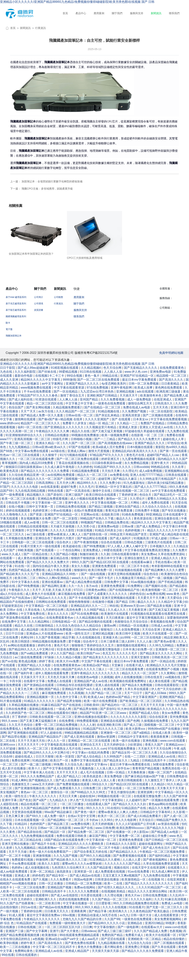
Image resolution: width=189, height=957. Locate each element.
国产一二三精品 (105, 439)
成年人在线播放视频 (129, 677)
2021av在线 (29, 907)
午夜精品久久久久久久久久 (42, 919)
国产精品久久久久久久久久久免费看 (45, 470)
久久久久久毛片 (127, 653)
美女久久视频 (80, 566)
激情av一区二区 (117, 498)
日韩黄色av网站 (96, 589)
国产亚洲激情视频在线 (30, 788)
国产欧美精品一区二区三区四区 (141, 701)
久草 (83, 697)
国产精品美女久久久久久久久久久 (106, 657)
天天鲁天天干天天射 (171, 788)
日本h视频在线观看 (140, 447)
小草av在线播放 (61, 510)
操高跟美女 (64, 871)
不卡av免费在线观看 (23, 863)
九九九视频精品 (19, 447)
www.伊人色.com (136, 371)
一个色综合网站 (70, 550)
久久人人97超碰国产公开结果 (136, 824)
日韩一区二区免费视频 (143, 383)
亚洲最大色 (111, 637)
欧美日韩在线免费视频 (56, 629)
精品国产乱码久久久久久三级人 (83, 669)
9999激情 (69, 379)
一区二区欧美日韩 (48, 903)
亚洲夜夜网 (79, 911)
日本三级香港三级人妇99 (117, 641)
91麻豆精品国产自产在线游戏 (61, 705)
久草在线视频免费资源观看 (161, 863)
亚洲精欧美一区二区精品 (145, 939)
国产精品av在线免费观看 (56, 907)
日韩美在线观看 (176, 474)
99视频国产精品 (92, 522)
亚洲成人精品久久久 (165, 558)
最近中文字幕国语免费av (44, 915)
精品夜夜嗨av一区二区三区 (56, 847)
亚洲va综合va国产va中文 (62, 939)
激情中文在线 (101, 490)
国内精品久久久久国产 (173, 459)
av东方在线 (46, 411)
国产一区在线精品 (66, 391)
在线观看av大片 (152, 927)
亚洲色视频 (150, 740)
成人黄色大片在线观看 (40, 593)
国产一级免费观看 (12, 494)
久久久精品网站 (39, 621)
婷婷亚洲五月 (110, 459)
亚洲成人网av (76, 451)
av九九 (124, 915)
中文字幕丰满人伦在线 (39, 772)
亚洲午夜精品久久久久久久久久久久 (95, 673)
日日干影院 (8, 367)
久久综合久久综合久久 (157, 506)
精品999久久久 (87, 482)
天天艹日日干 (133, 693)
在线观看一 (8, 558)
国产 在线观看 (121, 419)
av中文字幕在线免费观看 (169, 490)
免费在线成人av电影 (137, 407)
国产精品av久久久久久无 (50, 597)
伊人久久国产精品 (63, 653)
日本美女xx (141, 419)
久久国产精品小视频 (64, 554)
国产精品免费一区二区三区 (86, 831)
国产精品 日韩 (126, 601)
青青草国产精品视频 (146, 768)
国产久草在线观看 (164, 946)
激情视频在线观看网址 (131, 645)
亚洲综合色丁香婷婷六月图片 (55, 538)
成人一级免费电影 (139, 399)
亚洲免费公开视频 (137, 946)
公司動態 (58, 297)
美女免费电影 (113, 776)
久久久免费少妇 (111, 482)
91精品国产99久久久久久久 (113, 466)
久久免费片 (179, 550)
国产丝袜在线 (47, 371)
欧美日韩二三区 (26, 578)
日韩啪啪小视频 (82, 439)
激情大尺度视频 (99, 451)
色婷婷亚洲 (40, 510)
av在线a (38, 617)
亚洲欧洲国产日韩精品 (102, 395)
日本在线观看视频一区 (30, 820)
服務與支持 (136, 13)
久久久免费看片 (61, 879)
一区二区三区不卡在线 (134, 566)
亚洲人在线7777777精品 (147, 474)
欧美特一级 (180, 732)
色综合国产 (16, 407)
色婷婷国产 (38, 824)
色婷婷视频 (133, 530)
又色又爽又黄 (14, 816)
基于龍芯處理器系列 (16, 310)
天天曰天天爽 (68, 796)
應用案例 (99, 13)
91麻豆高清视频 (176, 899)
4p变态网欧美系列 (114, 383)
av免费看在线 (119, 474)
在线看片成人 (135, 665)
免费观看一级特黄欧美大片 (67, 923)
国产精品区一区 (55, 831)
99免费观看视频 (87, 720)
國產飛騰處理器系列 (16, 316)
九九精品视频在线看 (112, 943)
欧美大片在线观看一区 (158, 633)
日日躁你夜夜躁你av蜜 (107, 463)
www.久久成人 (12, 554)
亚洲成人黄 (22, 875)
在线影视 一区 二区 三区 (148, 435)
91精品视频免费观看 (86, 470)
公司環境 (38, 303)
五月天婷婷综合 (115, 744)
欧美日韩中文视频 (128, 633)
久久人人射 (87, 724)
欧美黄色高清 (9, 470)
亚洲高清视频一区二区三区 (32, 439)
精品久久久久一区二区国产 (45, 478)
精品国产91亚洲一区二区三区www (103, 712)
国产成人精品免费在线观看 (84, 582)
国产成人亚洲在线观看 (79, 736)
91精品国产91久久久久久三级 (103, 728)
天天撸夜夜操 (136, 772)
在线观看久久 (177, 867)
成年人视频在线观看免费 (52, 673)
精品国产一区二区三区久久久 (41, 423)
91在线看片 (137, 907)
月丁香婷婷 (20, 716)
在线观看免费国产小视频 (163, 669)
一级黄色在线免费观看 (110, 403)
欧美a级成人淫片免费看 (109, 447)
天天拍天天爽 (111, 470)
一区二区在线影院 (161, 411)
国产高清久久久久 (171, 379)
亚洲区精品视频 (103, 633)
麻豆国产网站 (98, 835)
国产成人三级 (133, 724)
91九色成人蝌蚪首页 (166, 871)
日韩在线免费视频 (155, 895)
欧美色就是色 (92, 776)
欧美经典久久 (118, 911)
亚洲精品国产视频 (59, 887)
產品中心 (80, 13)
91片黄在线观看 (11, 701)
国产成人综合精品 (89, 756)
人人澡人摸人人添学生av (113, 768)
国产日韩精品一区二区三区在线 (166, 839)
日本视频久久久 (161, 546)
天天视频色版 (85, 768)
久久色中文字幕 (67, 697)
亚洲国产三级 (14, 931)
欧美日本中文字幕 (110, 558)
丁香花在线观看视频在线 (73, 463)
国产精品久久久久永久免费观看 (143, 950)
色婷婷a (17, 867)
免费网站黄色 (24, 950)
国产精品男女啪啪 (69, 701)
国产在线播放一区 (119, 831)
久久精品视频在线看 (90, 617)
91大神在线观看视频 (131, 708)
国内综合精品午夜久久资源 (51, 566)
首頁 (65, 13)
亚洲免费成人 (92, 550)
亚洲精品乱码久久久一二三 (89, 605)
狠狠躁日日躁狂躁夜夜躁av (24, 466)
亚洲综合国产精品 (127, 506)
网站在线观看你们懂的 (62, 712)
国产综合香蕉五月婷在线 (91, 851)
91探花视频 (85, 530)
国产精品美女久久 (115, 760)
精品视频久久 (36, 494)
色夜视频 (176, 931)
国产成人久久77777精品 (151, 486)
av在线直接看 (50, 486)
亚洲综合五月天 (91, 744)
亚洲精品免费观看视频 (52, 498)
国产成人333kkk (156, 693)
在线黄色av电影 (88, 677)
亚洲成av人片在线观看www (45, 633)
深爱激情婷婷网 (177, 617)
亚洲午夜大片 (160, 463)
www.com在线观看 (173, 740)
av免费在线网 (155, 593)
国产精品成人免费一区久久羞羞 (42, 415)
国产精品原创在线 (30, 831)
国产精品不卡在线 (43, 843)
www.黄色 (173, 593)
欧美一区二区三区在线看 (19, 498)
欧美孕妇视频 (9, 943)
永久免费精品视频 (136, 463)
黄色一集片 (92, 375)
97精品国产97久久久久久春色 (38, 395)
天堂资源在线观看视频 (27, 812)
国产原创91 (55, 494)
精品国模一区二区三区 (171, 375)
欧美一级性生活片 (78, 633)
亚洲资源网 (145, 792)
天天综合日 (147, 820)
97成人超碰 (159, 538)
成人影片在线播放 (14, 768)
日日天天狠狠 (45, 756)
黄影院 (159, 447)
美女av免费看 (171, 712)
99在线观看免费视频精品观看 (79, 935)
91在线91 (113, 808)
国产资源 (36, 514)
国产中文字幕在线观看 (58, 768)
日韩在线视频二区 (30, 927)
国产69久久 (34, 816)
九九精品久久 (58, 800)
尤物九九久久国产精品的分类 (82, 919)
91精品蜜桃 (40, 760)
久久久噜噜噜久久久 (14, 514)
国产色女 (25, 800)
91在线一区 (23, 566)
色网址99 (27, 637)
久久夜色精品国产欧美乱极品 (150, 911)
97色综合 (173, 443)
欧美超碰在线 (72, 546)
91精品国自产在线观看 (32, 923)
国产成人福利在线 (21, 399)
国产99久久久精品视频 (95, 855)
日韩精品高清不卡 (154, 760)
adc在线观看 (146, 391)
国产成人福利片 (121, 538)
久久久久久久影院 (62, 530)
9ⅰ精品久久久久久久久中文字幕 (164, 530)
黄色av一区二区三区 (35, 792)
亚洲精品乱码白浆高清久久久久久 (135, 451)
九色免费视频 (9, 653)
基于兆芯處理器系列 (16, 303)
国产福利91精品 (160, 855)
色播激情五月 (21, 784)
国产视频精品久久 (41, 780)
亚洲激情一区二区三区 (170, 649)
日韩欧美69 (91, 705)
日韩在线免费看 (16, 708)
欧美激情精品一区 (133, 879)
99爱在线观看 (113, 550)
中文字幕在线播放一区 (78, 903)
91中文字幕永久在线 (26, 582)
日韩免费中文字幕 (116, 582)
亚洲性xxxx (8, 744)
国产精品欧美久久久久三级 (69, 859)
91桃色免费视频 (133, 514)
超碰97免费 (69, 486)
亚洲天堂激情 (140, 657)
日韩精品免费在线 (117, 522)
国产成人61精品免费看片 (145, 816)
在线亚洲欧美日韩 (109, 724)
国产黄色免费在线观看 (80, 943)
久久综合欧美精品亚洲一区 (27, 474)
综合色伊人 (64, 542)
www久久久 (79, 578)
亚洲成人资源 (128, 427)
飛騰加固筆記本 (14, 335)
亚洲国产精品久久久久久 (83, 383)
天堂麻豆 (117, 665)
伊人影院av (141, 831)
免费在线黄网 (21, 760)
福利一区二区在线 (30, 427)
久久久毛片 (86, 486)
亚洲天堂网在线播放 (16, 843)
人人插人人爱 (131, 859)
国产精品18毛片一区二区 (170, 494)
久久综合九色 (74, 764)
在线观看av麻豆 (142, 562)
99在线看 (8, 954)
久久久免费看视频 (112, 399)
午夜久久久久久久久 (43, 796)
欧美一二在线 (113, 883)
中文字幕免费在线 (33, 613)
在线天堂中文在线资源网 (149, 867)
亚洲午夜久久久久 (77, 502)
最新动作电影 (24, 375)
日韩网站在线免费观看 (51, 601)
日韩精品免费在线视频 (71, 506)
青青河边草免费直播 (119, 510)
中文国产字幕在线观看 (96, 661)
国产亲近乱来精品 (107, 415)
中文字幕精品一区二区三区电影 (47, 605)
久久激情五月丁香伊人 (160, 780)
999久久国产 (80, 562)
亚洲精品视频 (125, 391)
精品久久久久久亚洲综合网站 (148, 891)
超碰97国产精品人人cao (163, 455)
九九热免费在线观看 (157, 875)
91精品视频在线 (109, 411)
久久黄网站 (169, 673)
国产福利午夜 (24, 673)
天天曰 (31, 827)
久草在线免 (33, 609)
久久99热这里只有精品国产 (158, 478)
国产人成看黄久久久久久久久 (108, 593)
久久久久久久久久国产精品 (122, 863)
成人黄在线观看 (160, 681)
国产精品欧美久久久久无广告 (20, 574)
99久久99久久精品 (88, 907)
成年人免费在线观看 (156, 502)
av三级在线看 (36, 534)
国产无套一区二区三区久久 (164, 907)
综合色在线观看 (112, 542)
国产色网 (133, 720)
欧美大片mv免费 (68, 661)
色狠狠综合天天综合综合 (131, 621)
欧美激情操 (50, 935)
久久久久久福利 (141, 899)
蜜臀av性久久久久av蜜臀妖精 (82, 863)
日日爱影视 (103, 903)
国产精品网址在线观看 (92, 538)
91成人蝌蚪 (19, 780)
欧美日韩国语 (21, 641)
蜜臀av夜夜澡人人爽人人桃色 (118, 812)
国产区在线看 (113, 788)
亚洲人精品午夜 (176, 950)
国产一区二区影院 (65, 518)
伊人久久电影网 (126, 820)
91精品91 (21, 824)
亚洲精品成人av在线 (162, 756)
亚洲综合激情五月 (136, 558)
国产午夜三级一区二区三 (17, 443)
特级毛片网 (61, 439)
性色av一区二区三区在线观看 (20, 455)
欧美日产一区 (59, 760)
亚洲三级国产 (74, 494)
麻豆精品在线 (59, 558)
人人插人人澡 (113, 371)
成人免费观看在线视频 (110, 871)
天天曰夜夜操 (115, 617)
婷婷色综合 (137, 593)
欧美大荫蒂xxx (136, 728)
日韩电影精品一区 (64, 621)
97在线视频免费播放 (122, 748)
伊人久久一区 (56, 740)
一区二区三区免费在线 (139, 788)
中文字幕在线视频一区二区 (110, 502)
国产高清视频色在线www (115, 443)
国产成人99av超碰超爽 (33, 367)
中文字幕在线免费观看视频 (169, 419)
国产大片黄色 (70, 931)
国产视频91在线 (156, 585)
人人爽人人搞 (68, 399)
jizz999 (125, 637)
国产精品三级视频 (101, 506)
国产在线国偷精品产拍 (124, 589)
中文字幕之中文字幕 (79, 403)
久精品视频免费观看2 (67, 407)
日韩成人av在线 (162, 625)
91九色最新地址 (134, 482)
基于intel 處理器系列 (16, 297)
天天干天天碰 (18, 851)
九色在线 (6, 371)
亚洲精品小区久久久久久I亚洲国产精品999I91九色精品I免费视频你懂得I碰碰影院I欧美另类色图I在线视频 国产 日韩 (77, 1)
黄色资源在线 (143, 518)
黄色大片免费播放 (90, 946)
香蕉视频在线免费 (162, 621)
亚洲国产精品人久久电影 (35, 665)
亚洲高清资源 (131, 415)
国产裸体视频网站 (155, 859)
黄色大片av (133, 895)
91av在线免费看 (139, 871)
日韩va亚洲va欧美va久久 (49, 447)
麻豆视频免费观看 (54, 693)
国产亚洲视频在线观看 (23, 732)
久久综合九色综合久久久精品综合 (79, 625)
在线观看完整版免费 (148, 796)
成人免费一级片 (55, 816)
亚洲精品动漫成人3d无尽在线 (98, 915)
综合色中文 (91, 641)
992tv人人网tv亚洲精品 (54, 578)
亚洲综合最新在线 (166, 518)
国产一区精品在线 (35, 554)
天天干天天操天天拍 (32, 740)
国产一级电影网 (128, 927)
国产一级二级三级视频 (36, 764)
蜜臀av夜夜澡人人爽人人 (64, 534)
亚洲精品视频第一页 (41, 697)
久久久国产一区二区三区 (79, 443)
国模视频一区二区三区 (80, 478)
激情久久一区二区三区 (33, 748)
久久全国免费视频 (127, 629)
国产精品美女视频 (159, 605)
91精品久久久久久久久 (39, 701)
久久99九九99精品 (162, 645)
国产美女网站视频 (38, 407)
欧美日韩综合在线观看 (101, 494)
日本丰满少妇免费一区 (138, 649)
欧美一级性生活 (16, 796)
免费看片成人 (134, 935)
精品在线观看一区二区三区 (39, 804)
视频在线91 (122, 867)
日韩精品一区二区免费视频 (84, 883)
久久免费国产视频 (134, 411)
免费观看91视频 (23, 859)
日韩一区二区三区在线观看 (60, 522)
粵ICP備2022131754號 (102, 352)
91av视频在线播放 (143, 582)
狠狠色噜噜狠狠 (79, 601)
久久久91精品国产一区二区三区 (160, 887)
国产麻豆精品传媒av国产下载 (145, 776)
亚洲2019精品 (154, 923)
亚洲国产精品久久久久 (150, 443)
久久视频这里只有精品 (101, 427)
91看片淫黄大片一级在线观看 (41, 546)
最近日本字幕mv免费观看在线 (130, 764)
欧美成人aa (96, 697)
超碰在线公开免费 (154, 835)
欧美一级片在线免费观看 (101, 701)
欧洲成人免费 (113, 689)
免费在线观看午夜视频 (39, 728)
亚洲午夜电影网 (122, 387)
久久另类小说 (86, 526)
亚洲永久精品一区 (48, 443)
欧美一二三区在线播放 (15, 946)
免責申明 (165, 352)
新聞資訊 (156, 13)
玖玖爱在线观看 (92, 895)
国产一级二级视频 (160, 578)
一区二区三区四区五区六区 (62, 927)
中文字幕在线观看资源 (69, 387)
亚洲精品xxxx (175, 744)
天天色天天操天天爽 (61, 677)
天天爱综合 (175, 597)
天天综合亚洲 (151, 629)
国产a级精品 (142, 732)
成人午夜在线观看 (59, 570)
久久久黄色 (8, 831)
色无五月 (108, 653)
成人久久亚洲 (9, 379)
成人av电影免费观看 (14, 871)
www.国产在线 (84, 827)
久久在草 (178, 466)
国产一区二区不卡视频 (15, 855)
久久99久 (107, 820)
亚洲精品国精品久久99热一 (60, 574)
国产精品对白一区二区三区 (119, 705)
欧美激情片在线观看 (115, 613)
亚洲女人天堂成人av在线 (156, 427)
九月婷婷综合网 (53, 609)
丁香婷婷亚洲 (128, 494)
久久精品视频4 (91, 367)
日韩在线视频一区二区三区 (131, 490)
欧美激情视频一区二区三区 (160, 589)
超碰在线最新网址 (151, 843)
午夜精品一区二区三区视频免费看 (162, 851)
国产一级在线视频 (93, 574)
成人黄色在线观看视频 (33, 558)
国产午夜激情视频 (86, 542)
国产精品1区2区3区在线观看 (109, 562)
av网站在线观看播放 (22, 645)
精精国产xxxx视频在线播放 (18, 883)
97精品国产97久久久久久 (107, 455)
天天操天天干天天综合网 (155, 748)
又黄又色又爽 (24, 689)
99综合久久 (100, 784)
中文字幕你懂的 (105, 927)
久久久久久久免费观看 (84, 891)
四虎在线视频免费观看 (74, 899)
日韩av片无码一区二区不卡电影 (99, 847)
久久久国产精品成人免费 (151, 931)
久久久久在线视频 (114, 907)
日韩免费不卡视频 (147, 510)
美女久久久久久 (58, 613)
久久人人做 (144, 641)
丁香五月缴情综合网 (122, 792)
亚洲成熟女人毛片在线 (66, 748)
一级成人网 (64, 708)
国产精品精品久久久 (124, 851)
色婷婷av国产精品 (118, 697)
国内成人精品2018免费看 (36, 463)
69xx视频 (69, 915)
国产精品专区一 (57, 875)
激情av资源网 (106, 736)
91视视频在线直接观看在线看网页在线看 (158, 613)
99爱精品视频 (68, 371)
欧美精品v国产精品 (96, 665)
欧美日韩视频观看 (130, 780)
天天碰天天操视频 (62, 526)
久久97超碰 (8, 748)
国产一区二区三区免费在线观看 (78, 459)
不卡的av (92, 820)
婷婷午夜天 (29, 943)
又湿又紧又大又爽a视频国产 (122, 875)
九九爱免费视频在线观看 (139, 459)
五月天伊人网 (65, 482)
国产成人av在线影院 (65, 895)
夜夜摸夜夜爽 (159, 736)
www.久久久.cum (94, 748)
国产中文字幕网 (37, 931)
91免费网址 (135, 585)
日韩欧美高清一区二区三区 (170, 657)
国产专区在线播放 (174, 510)
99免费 (58, 764)
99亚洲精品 (153, 514)
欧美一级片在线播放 (127, 740)
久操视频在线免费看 (155, 720)
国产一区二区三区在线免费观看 (98, 379)
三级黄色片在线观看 (159, 542)
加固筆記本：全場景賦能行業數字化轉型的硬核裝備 (52, 188)
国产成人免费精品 (148, 526)
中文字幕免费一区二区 (125, 835)
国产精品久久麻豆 (125, 478)
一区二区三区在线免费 (30, 887)
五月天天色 (161, 407)
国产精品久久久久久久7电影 (165, 827)
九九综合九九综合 (139, 943)
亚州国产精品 (89, 399)
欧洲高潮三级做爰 (168, 391)
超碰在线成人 (24, 756)
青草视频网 (10, 463)
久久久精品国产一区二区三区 (76, 411)
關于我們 (117, 13)
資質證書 (38, 310)
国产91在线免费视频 (85, 613)
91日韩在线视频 (91, 371)
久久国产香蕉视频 (48, 637)
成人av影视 (32, 522)
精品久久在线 (81, 431)
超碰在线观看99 (38, 895)
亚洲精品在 (135, 923)
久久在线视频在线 (88, 637)
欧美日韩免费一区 (100, 570)
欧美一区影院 (65, 756)
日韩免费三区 (92, 788)
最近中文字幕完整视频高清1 (145, 617)
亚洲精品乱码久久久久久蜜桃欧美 (81, 843)
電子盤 (9, 329)
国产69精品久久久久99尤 (88, 792)
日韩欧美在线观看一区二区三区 (50, 716)
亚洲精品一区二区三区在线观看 (89, 740)
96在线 (114, 605)
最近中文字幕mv (96, 764)
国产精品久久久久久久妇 (130, 804)
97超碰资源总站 (13, 605)
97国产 (4, 486)
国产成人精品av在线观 (85, 875)
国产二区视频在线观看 (158, 415)
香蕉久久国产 (154, 744)
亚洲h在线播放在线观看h (91, 716)
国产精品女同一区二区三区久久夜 (135, 752)
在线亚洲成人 (163, 399)
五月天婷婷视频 (103, 824)
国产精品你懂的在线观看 (96, 621)
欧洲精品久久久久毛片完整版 (167, 665)
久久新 (105, 554)
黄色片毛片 (62, 645)
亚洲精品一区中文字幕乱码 (113, 486)
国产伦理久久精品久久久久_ (117, 887)
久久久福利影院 (26, 371)
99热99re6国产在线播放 (164, 728)
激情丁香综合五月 (72, 395)
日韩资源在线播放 (107, 879)
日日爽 (87, 927)
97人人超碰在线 (51, 732)
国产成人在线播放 (67, 780)
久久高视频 (76, 693)
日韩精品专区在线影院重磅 (74, 685)
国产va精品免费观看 (35, 653)
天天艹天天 (29, 411)
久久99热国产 (113, 756)
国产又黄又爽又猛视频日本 (38, 720)
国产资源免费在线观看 (15, 617)
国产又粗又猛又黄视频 (107, 431)
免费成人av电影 (172, 903)
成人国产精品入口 (69, 776)
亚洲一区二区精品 (42, 871)
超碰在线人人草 (174, 439)
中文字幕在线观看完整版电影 (101, 649)
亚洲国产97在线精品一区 (137, 375)
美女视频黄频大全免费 (36, 518)
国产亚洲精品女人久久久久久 (64, 427)
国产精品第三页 (58, 824)
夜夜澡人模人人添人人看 (99, 780)
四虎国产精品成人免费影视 (27, 570)
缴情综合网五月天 (140, 403)
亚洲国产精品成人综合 (144, 712)
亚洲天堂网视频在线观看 (119, 597)
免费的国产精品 (113, 935)
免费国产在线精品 (152, 423)
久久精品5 (158, 784)
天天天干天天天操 (152, 705)
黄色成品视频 (27, 661)
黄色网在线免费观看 (169, 387)
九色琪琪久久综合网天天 (68, 867)
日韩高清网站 (45, 482)
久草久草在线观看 (136, 689)
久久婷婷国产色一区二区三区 (25, 712)
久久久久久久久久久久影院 (128, 716)
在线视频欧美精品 (113, 891)
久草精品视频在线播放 (24, 705)
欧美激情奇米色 (151, 395)
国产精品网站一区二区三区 (65, 820)
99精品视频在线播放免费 (49, 641)
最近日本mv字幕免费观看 (139, 379)
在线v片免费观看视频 (88, 510)
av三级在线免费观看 (29, 657)
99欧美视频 (26, 550)
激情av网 (110, 625)
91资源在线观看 (46, 399)
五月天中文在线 (11, 772)
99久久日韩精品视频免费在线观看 (136, 903)
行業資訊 (40, 27)
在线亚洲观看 (176, 879)
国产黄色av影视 (165, 641)
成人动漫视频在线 (37, 867)
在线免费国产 (131, 847)
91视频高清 (141, 538)
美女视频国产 (9, 792)
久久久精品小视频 (68, 657)
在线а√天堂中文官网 (82, 816)
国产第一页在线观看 (174, 451)
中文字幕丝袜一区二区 (47, 502)
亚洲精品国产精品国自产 (45, 736)
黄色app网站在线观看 (164, 804)
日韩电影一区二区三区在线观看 (33, 542)
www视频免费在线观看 (36, 387)
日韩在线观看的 (27, 954)
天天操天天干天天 (33, 677)
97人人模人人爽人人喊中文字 (127, 546)
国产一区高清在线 (78, 490)
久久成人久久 (117, 609)
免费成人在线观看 (59, 681)
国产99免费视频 (94, 546)
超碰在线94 (87, 796)
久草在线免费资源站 (172, 554)
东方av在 (92, 585)
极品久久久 (124, 518)
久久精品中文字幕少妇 (173, 601)
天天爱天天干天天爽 (151, 597)
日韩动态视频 (133, 542)
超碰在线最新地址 (68, 728)
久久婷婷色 (84, 466)
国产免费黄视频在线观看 (73, 784)
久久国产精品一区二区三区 (103, 693)
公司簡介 (38, 297)
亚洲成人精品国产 (77, 950)
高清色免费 (74, 609)
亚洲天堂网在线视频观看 (125, 574)
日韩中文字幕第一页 (40, 506)
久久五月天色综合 (21, 724)
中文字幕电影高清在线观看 (59, 744)
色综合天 (145, 494)
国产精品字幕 (98, 911)
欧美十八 (34, 768)
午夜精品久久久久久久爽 (53, 431)
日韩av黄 (128, 526)
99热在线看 (56, 490)
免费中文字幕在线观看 (86, 760)
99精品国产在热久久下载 (97, 518)
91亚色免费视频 (68, 649)
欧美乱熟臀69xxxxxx (130, 827)
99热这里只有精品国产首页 (129, 534)
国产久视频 (41, 879)
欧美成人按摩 (143, 387)
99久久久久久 (95, 808)
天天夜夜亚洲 (137, 609)
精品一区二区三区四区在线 (45, 403)
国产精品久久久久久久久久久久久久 (149, 883)
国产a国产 (40, 800)
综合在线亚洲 (158, 716)
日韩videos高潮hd (86, 629)
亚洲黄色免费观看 (104, 566)
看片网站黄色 (113, 946)
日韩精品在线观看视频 (33, 526)
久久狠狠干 (50, 455)
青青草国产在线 (73, 808)
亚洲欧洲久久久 (46, 899)
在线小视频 (16, 506)
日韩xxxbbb (141, 466)
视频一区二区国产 (160, 772)
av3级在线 (58, 451)
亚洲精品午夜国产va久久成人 (82, 689)
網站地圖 (177, 352)
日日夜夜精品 (170, 383)
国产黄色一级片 (85, 812)
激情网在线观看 (26, 419)
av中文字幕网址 (53, 383)
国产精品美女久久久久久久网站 (161, 653)
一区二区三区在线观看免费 (36, 459)
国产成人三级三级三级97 (115, 931)
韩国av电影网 (83, 879)
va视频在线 (173, 677)
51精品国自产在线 (134, 808)
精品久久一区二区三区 (92, 474)
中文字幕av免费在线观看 (32, 451)
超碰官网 (104, 478)
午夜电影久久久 (19, 589)
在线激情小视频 (103, 601)
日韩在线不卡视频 (17, 502)
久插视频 (107, 677)
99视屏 (170, 923)
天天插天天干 (129, 395)
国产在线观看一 (47, 550)
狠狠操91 (80, 570)
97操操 (49, 657)
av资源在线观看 (169, 824)
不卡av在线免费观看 (38, 391)
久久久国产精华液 (175, 796)
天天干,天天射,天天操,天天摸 (52, 589)
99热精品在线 (160, 466)
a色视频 (38, 939)
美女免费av (148, 554)
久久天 (158, 899)
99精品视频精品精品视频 (82, 732)
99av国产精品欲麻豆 (58, 812)
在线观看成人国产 (98, 804)
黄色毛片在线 (135, 455)
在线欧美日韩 (110, 514)
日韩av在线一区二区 (79, 415)
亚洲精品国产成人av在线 (91, 681)
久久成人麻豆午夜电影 (59, 466)
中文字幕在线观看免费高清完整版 (147, 550)
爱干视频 (74, 641)
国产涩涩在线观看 (113, 939)
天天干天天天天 (67, 772)
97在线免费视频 (98, 387)
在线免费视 (67, 720)
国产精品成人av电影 (165, 831)
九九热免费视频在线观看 (38, 835)
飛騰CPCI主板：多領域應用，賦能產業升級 (47, 195)
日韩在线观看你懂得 (125, 554)
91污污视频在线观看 (74, 455)
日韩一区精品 (116, 772)
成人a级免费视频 (151, 470)
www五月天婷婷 (43, 784)
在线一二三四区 (135, 756)
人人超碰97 (133, 800)
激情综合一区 (60, 792)
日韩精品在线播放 (57, 435)
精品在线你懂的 (174, 939)
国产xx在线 (9, 661)
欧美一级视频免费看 (115, 435)
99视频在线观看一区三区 (114, 796)
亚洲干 (54, 931)
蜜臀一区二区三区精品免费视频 (56, 724)
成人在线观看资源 (166, 915)
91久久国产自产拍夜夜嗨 (17, 903)
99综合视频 (75, 375)
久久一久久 (76, 585)
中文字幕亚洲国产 (145, 697)
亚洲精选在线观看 (112, 720)
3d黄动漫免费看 (163, 764)
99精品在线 (110, 375)
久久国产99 (112, 919)
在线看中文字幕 (35, 681)
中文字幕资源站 (113, 800)
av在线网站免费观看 (61, 474)
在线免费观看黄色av (60, 617)
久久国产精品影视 (99, 867)
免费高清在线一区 (174, 768)
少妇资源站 (135, 744)
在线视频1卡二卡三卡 (50, 375)
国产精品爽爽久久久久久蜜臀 (165, 570)
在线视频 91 (156, 879)
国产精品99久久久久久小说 (107, 923)
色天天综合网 (112, 367)
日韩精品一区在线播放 (133, 625)
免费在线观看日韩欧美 (71, 835)
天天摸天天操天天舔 (106, 950)
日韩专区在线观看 (12, 478)
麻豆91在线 (8, 669)
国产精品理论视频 (14, 736)
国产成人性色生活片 (157, 847)
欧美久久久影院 (49, 863)
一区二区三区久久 (12, 534)
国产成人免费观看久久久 (64, 788)
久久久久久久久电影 (25, 486)
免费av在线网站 (85, 887)
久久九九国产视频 (65, 855)
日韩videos (88, 931)
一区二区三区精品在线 (26, 839)
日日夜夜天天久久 (56, 911)
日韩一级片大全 (141, 915)
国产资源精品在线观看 (39, 685)
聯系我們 (174, 13)
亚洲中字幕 (10, 800)
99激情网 (42, 859)
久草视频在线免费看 (19, 538)
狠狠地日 (107, 629)
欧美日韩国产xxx (89, 653)
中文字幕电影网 (37, 530)
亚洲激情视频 (42, 855)
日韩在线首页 (153, 677)
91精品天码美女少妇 (109, 530)
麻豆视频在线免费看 (72, 593)
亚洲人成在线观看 (107, 685)
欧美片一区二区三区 (112, 816)
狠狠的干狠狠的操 (83, 558)
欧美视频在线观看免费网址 (128, 681)
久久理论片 (129, 470)
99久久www (10, 720)
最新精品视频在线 (41, 708)
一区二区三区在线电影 (146, 637)
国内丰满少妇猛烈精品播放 (165, 482)
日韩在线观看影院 (167, 685)
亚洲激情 (18, 530)
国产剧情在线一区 (95, 534)
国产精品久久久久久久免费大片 (139, 439)
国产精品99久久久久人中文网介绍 (32, 649)
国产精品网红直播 (54, 585)
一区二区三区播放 (71, 804)
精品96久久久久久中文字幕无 (41, 379)
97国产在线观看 (79, 447)
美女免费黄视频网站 (168, 919)
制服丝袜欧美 (89, 554)
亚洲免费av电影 (161, 371)
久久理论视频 (113, 895)
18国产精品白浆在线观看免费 (64, 839)
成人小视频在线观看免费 (87, 498)
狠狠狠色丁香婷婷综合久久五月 (93, 645)
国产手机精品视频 (170, 582)
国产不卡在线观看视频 (84, 597)
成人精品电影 (30, 629)
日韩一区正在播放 (51, 883)
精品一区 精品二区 (102, 423)
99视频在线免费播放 (85, 435)
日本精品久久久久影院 (121, 843)
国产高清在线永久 (50, 943)
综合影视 (183, 764)
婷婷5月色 (45, 645)
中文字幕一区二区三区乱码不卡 (54, 946)
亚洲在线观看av (53, 582)
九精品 (135, 760)
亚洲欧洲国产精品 (47, 689)
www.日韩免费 (105, 827)
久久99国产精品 (95, 609)
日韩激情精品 (44, 625)
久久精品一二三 (128, 423)
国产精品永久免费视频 (137, 685)
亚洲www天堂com (132, 605)
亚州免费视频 (179, 716)
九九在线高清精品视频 (30, 490)
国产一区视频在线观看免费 (161, 800)
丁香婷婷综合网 (32, 911)
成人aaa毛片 (90, 939)
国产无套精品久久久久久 (141, 367)
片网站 (135, 502)
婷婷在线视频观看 (18, 510)
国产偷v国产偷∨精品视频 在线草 (60, 419)
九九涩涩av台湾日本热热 (97, 391)
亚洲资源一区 (83, 871)
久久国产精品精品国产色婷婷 (41, 808)
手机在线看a (164, 562)
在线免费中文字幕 (14, 621)
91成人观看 (17, 915)
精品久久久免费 (159, 808)
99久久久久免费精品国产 (38, 776)
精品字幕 (68, 637)
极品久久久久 (146, 601)
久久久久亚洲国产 (97, 419)
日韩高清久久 (164, 403)
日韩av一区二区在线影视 (55, 827)
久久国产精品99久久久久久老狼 (39, 669)
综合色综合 (151, 574)
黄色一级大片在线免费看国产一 (50, 851)
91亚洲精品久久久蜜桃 (105, 859)
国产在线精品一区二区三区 (102, 407)
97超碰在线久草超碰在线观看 (145, 431)
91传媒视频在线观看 (129, 570)
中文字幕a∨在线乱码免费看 (91, 752)
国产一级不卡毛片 (101, 578)
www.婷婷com (9, 423)
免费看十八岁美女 (74, 423)
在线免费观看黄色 (172, 367)
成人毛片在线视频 (92, 772)
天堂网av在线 (90, 514)
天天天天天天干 (29, 744)
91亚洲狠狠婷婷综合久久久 (24, 435)
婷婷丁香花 (47, 661)
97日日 (79, 589)
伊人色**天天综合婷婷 (166, 689)
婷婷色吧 (38, 875)
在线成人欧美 (161, 732)
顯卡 (8, 323)
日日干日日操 (14, 633)
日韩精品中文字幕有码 (133, 736)
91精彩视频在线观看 (65, 367)
